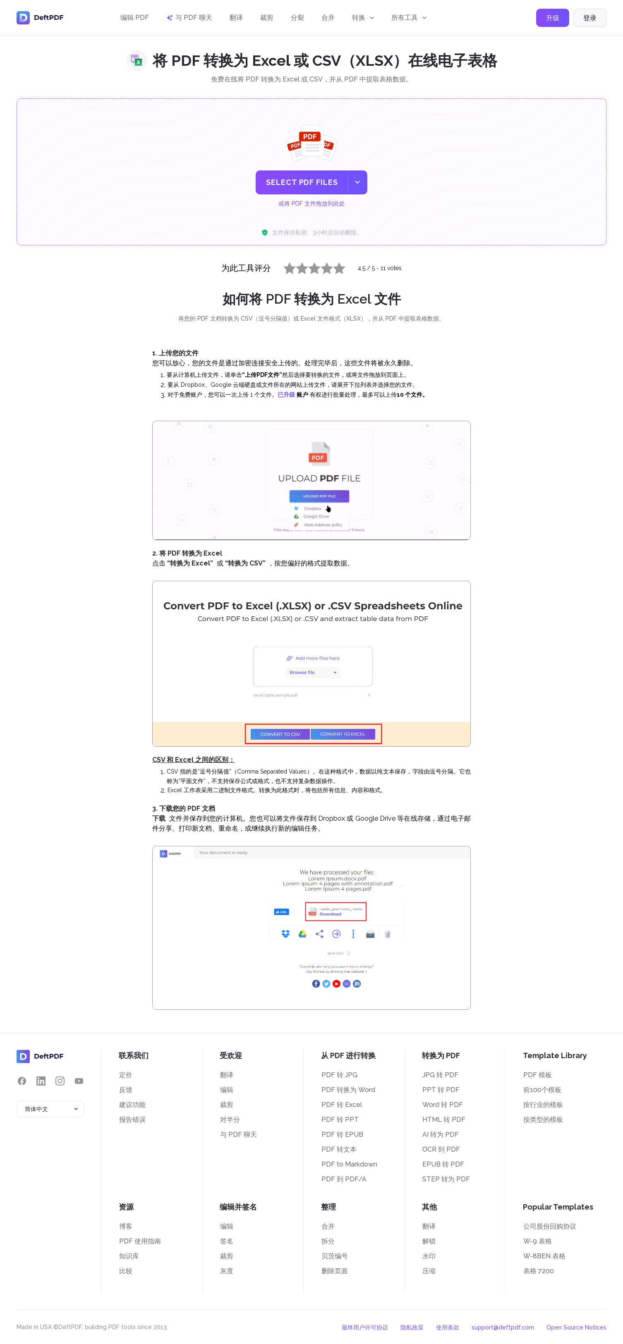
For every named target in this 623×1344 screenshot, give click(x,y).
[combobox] (50, 1109)
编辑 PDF (134, 18)
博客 (125, 1226)
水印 (429, 1256)
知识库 (129, 1256)
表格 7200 (538, 1271)
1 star (284, 266)
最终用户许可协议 (365, 1327)
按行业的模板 (543, 1105)
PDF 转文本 (339, 1149)
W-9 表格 (537, 1241)
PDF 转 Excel (341, 1105)
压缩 (429, 1271)
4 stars (322, 266)
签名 (226, 1241)
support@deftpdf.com (503, 1327)
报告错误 (132, 1120)
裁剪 (266, 18)
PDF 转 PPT (340, 1120)
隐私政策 (412, 1327)
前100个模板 (542, 1090)
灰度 (226, 1271)
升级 (552, 18)
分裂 (297, 18)
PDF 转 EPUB (342, 1134)
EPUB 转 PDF (443, 1164)
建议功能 (132, 1105)
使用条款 (447, 1327)
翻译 (236, 18)
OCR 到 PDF (441, 1149)
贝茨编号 (334, 1256)
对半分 (230, 1120)
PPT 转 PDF (441, 1090)
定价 (125, 1075)
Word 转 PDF (442, 1105)
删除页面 (334, 1271)
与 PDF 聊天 (238, 1134)
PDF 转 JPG (339, 1075)
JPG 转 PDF (440, 1075)
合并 (328, 18)
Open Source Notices (576, 1327)
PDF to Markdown (349, 1164)
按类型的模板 (543, 1120)
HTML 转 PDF (443, 1120)
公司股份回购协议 (549, 1226)
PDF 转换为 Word (348, 1090)
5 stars (334, 266)
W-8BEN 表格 (544, 1256)
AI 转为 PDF (440, 1134)
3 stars (309, 266)
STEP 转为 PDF (446, 1179)
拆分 (328, 1241)
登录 (590, 18)
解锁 (429, 1241)
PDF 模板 (537, 1075)
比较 (125, 1271)
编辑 (226, 1090)
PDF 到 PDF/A (344, 1179)
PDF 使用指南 (140, 1241)
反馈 (125, 1090)
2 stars (297, 266)
